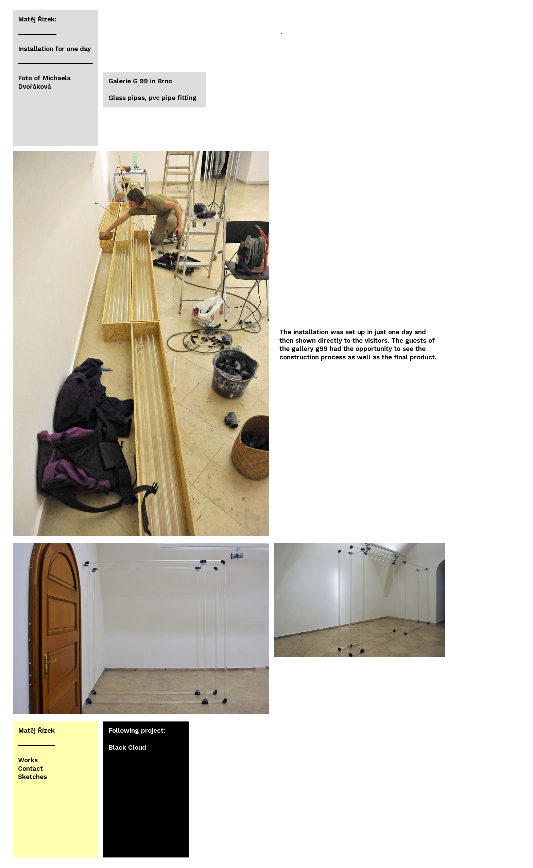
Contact (30, 768)
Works (28, 760)
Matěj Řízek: (37, 19)
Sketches (32, 777)
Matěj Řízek (36, 730)
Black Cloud (127, 747)
